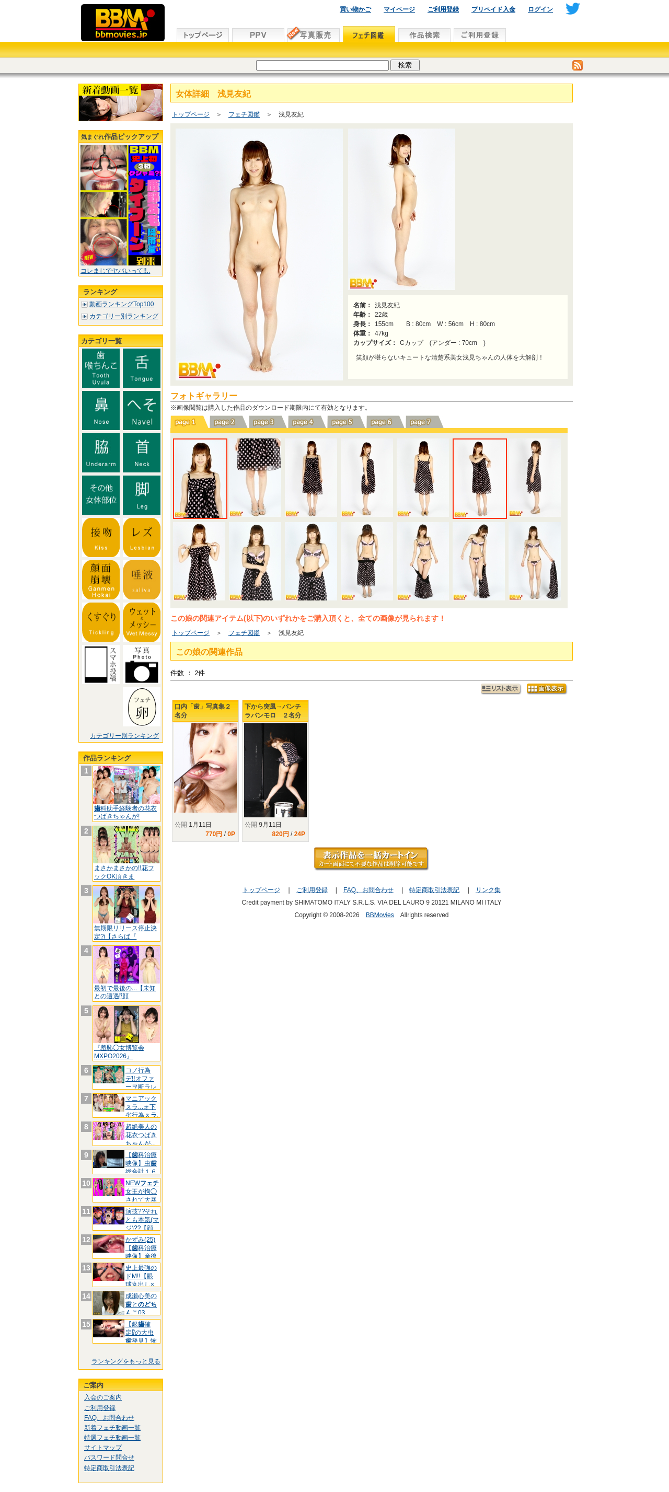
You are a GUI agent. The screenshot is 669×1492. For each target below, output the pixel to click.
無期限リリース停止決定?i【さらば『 (125, 932)
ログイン (540, 9)
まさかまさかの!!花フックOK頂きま (124, 872)
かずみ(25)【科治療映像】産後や (141, 1252)
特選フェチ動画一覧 (112, 1437)
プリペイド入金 (493, 9)
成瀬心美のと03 (141, 1304)
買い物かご (355, 9)
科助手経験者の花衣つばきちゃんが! (125, 812)
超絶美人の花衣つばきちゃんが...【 (141, 1139)
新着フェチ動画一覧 (112, 1427)
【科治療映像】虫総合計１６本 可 (141, 1167)
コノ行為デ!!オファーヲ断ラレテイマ (141, 1082)
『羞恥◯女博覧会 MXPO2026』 (119, 1052)
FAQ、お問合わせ (109, 1417)
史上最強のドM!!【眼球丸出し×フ (141, 1280)
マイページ (399, 9)
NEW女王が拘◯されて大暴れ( (142, 1195)
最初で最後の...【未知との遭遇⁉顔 (125, 992)
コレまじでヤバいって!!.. (115, 270)
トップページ (191, 114)
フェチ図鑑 (244, 114)
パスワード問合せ (109, 1457)
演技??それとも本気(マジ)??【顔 (142, 1219)
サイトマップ (103, 1447)
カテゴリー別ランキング (123, 316)
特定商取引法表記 (109, 1468)
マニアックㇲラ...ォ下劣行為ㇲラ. (141, 1106)
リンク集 (488, 890)
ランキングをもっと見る (125, 1361)
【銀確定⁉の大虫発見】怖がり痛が (141, 1336)
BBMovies (380, 915)
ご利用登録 (443, 9)
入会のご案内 (103, 1397)
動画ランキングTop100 (121, 304)
